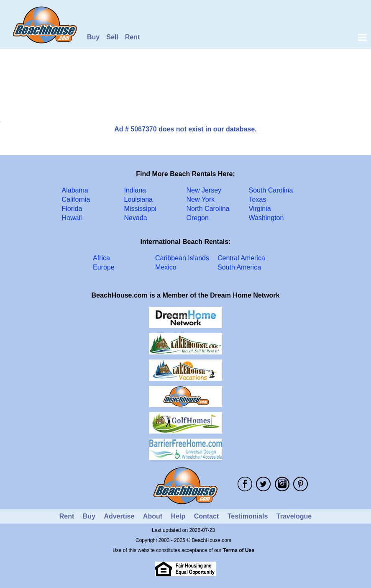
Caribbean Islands (182, 258)
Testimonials (248, 516)
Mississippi (140, 208)
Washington (266, 217)
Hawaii (72, 217)
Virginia (260, 208)
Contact (206, 516)
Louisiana (138, 199)
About (152, 516)
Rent (132, 37)
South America (239, 267)
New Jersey (204, 190)
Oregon (198, 217)
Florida (72, 208)
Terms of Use (238, 550)
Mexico (166, 267)
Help (178, 516)
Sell (112, 37)
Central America (241, 258)
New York (201, 199)
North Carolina (208, 208)
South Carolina (271, 190)
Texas (257, 199)
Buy (93, 37)
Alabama (75, 190)
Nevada (135, 217)
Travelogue (294, 516)
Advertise (119, 516)
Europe (104, 267)
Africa (101, 258)
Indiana (135, 190)
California (76, 199)
